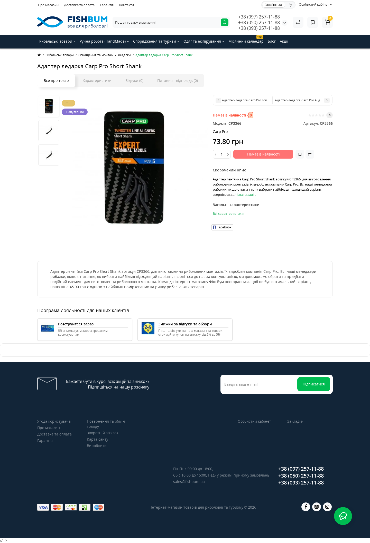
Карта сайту (97, 439)
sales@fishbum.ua (189, 481)
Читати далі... (245, 194)
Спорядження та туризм (156, 41)
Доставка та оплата (79, 5)
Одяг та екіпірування (203, 41)
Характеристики (97, 80)
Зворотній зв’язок (102, 432)
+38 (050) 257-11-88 (259, 22)
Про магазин (48, 5)
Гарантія (107, 5)
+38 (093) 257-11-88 (259, 28)
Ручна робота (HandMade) (104, 41)
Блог (272, 41)
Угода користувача (54, 421)
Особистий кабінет (254, 421)
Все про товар (56, 80)
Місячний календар (246, 39)
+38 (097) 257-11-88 (259, 17)
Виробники (97, 445)
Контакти (126, 5)
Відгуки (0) (134, 80)
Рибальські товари (57, 41)
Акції (284, 41)
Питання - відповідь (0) (177, 80)
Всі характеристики (228, 213)
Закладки (295, 421)
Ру (290, 5)
